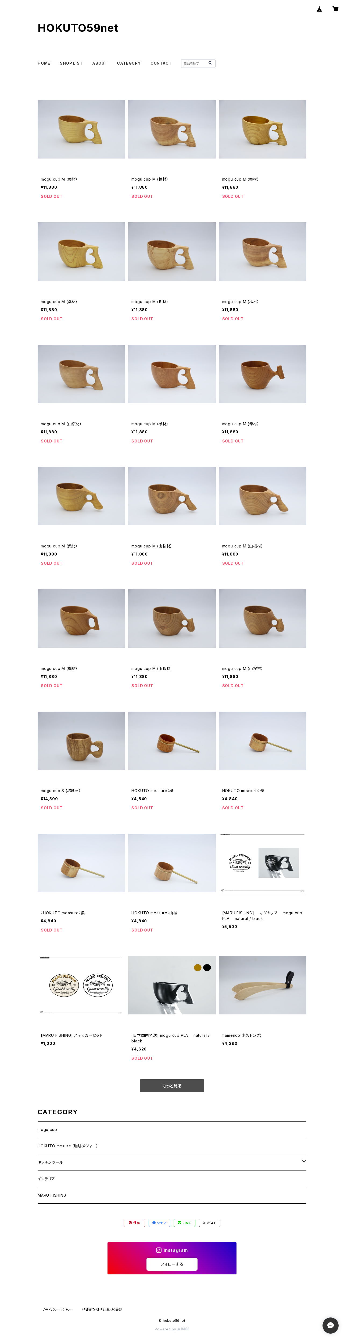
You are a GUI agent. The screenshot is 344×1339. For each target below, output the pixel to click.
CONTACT (161, 63)
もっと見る (172, 1085)
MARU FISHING (52, 1195)
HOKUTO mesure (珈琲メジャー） (68, 1146)
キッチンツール (50, 1162)
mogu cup (47, 1129)
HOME (44, 63)
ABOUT (99, 63)
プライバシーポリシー (58, 1310)
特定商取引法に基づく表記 (102, 1310)
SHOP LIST (71, 63)
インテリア (46, 1178)
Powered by (172, 1329)
